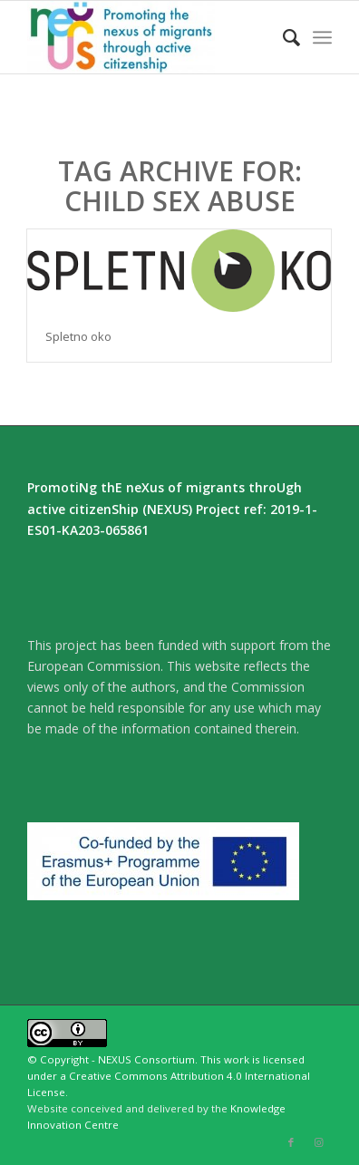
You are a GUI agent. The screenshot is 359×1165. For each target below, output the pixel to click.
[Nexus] (149, 37)
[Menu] (322, 37)
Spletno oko (78, 336)
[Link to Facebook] (291, 1142)
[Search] (282, 37)
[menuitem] (282, 37)
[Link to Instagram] (318, 1142)
